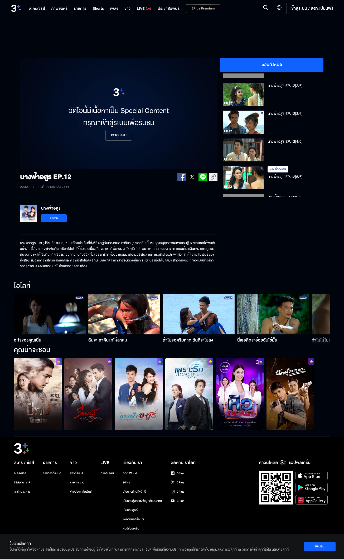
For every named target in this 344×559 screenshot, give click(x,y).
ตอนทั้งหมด (271, 64)
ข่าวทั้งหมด (77, 473)
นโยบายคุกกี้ (130, 510)
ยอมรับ (319, 546)
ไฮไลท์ (22, 286)
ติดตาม (54, 218)
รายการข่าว (77, 482)
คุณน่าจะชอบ (32, 350)
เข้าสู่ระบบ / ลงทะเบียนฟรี (311, 8)
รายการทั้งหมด (52, 473)
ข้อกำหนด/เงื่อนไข (133, 519)
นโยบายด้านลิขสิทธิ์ (134, 491)
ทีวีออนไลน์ (107, 473)
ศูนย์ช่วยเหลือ (131, 528)
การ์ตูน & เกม (22, 491)
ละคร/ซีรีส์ (20, 473)
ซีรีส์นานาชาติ (22, 482)
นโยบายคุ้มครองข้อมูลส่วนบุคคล (142, 500)
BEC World (130, 473)
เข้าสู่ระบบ (119, 135)
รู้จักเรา (127, 482)
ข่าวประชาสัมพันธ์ (81, 491)
